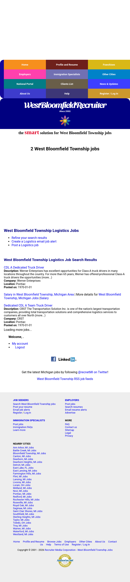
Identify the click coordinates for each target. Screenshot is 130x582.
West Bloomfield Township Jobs (95, 549)
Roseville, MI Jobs (23, 502)
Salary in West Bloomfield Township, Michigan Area (39, 294)
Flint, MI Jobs (20, 476)
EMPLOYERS (72, 400)
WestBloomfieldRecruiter (65, 107)
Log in (27, 412)
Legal (68, 432)
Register (17, 412)
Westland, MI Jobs (23, 534)
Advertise (70, 412)
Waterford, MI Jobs (23, 531)
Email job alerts (21, 409)
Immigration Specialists (67, 74)
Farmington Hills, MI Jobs (27, 473)
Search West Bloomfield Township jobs (34, 404)
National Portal (25, 84)
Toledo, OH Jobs (22, 522)
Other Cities (109, 74)
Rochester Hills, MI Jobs (26, 499)
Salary (44, 298)
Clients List (67, 84)
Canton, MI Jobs (22, 456)
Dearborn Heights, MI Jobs (27, 462)
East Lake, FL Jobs (23, 467)
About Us (25, 93)
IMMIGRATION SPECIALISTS (29, 420)
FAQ (67, 424)
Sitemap (69, 430)
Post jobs (70, 404)
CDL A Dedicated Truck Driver (24, 267)
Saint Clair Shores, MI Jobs (27, 511)
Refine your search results (29, 238)
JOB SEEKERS (21, 400)
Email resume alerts (76, 409)
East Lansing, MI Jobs (25, 470)
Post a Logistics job (25, 245)
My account (20, 343)
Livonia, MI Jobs (22, 482)
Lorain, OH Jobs (21, 485)
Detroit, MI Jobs (21, 464)
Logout (20, 347)
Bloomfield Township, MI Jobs (29, 453)
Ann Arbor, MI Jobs (23, 447)
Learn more (19, 430)
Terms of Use (61, 544)
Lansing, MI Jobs (22, 479)
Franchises (109, 64)
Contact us (71, 427)
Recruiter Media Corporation (60, 549)
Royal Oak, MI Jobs (23, 505)
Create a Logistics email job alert (34, 241)
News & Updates (109, 84)
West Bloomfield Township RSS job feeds (65, 379)
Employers (25, 74)
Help (67, 93)
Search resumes (74, 406)
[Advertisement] (65, 30)
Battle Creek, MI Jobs (24, 450)
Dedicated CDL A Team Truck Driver (28, 305)
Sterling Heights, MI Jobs (26, 516)
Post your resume (22, 406)
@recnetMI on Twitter (92, 372)
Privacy (69, 435)
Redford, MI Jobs (22, 496)
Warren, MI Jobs (22, 528)
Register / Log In (109, 93)
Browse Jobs (54, 541)
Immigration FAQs (23, 427)
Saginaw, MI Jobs (22, 508)
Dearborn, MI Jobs (23, 459)
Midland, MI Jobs (22, 488)
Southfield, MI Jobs (23, 514)
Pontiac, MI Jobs (22, 493)
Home (25, 64)
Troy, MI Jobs (20, 525)
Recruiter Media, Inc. (65, 121)
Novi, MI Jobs (20, 490)
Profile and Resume (67, 64)
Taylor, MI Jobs (21, 519)
